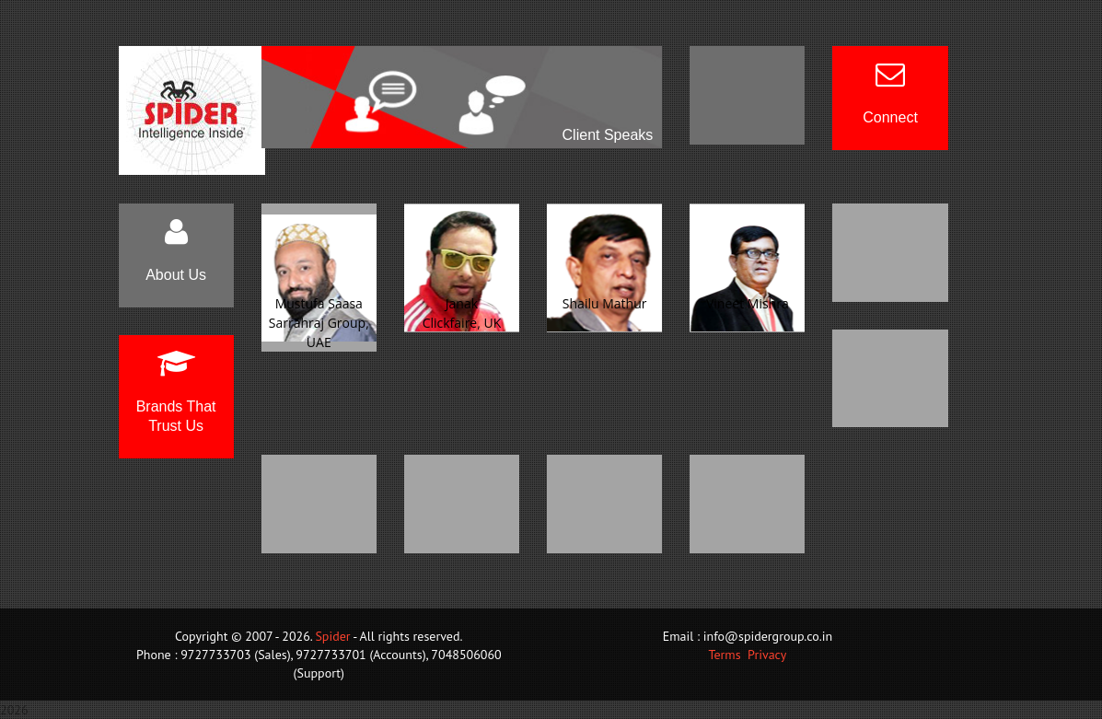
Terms (724, 654)
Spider (332, 636)
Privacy (767, 654)
